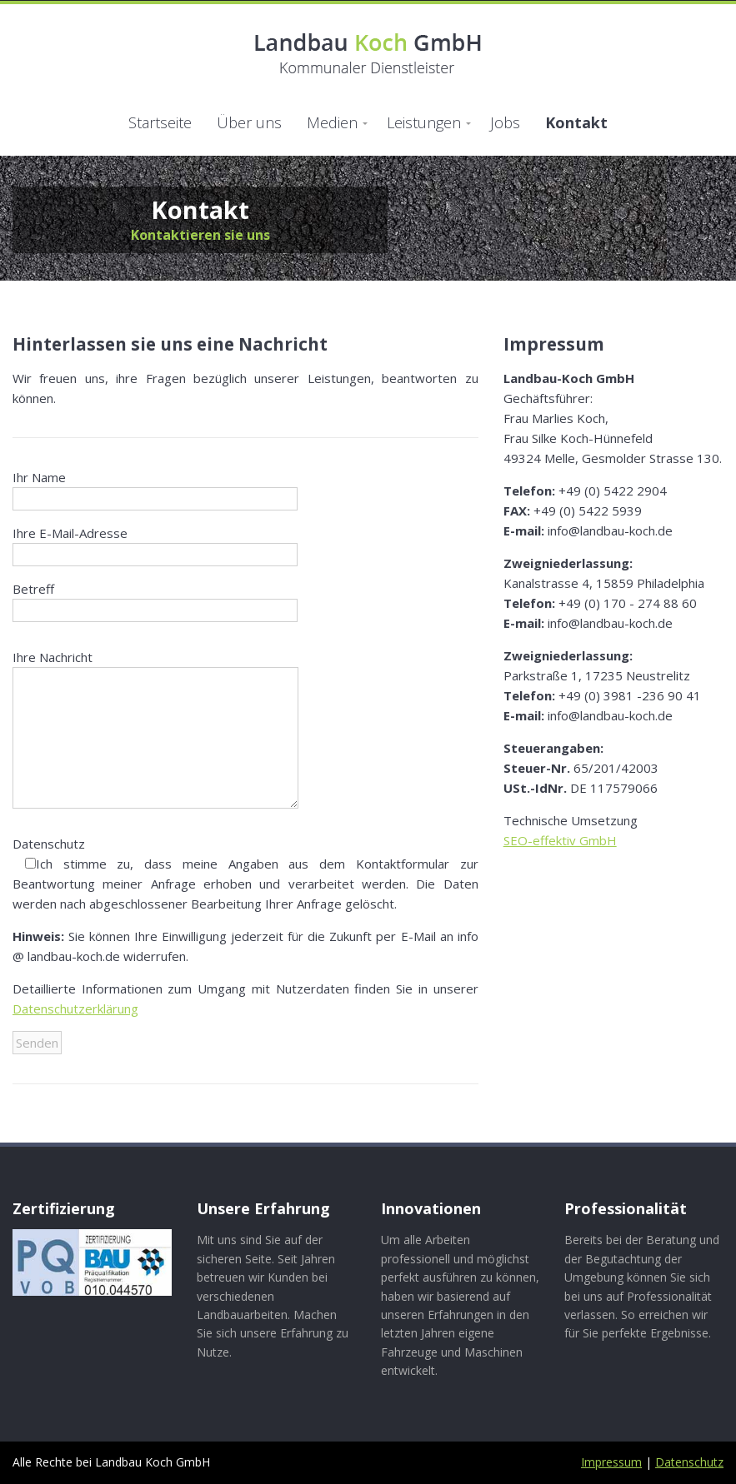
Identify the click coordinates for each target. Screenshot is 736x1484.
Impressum (611, 1462)
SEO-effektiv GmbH (560, 840)
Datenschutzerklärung (75, 1008)
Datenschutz (689, 1462)
